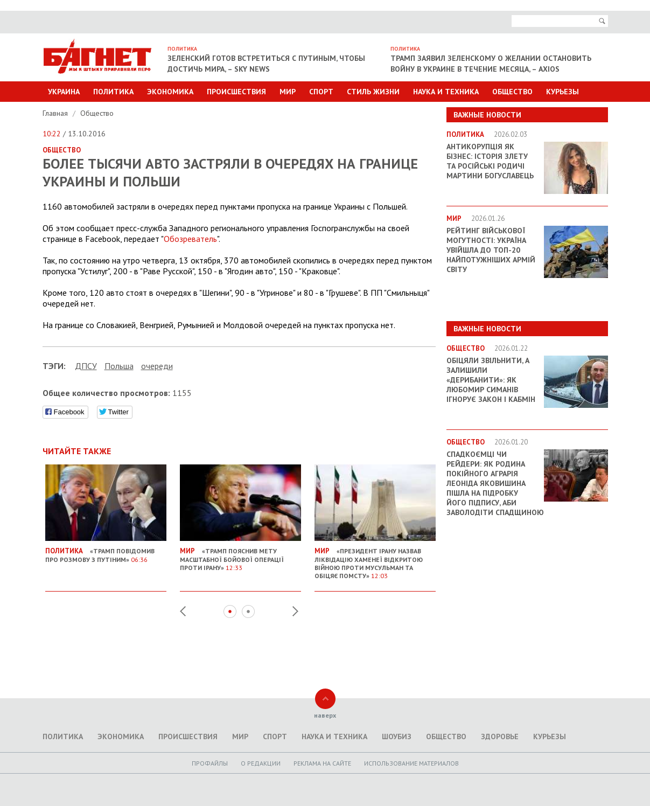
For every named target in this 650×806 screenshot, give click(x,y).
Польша (119, 365)
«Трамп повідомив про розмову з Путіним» (105, 551)
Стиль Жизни (373, 91)
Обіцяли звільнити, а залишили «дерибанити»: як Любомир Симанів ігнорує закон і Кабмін (490, 380)
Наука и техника (446, 91)
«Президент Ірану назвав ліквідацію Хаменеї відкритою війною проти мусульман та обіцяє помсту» (375, 559)
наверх (325, 715)
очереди (157, 365)
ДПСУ (86, 365)
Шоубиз (396, 736)
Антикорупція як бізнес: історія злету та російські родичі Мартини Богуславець (490, 161)
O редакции (261, 763)
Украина (64, 91)
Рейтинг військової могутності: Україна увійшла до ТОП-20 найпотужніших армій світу (490, 250)
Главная (56, 113)
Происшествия (236, 91)
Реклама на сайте (322, 763)
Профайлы (210, 763)
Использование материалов (411, 763)
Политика (113, 91)
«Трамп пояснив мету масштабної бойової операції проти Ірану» (240, 555)
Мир (287, 91)
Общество (512, 91)
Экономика (170, 91)
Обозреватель (190, 238)
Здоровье (500, 736)
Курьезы (562, 91)
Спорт (321, 91)
